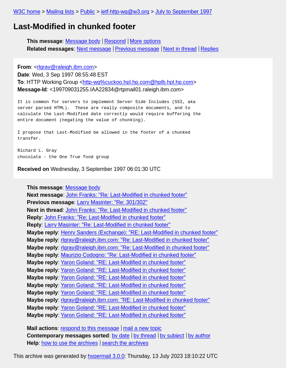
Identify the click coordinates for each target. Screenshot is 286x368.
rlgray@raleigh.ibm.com (65, 67)
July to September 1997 (183, 11)
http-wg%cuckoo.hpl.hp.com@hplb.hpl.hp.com (138, 82)
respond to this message (89, 328)
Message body (82, 41)
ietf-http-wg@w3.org (125, 11)
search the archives (125, 343)
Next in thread (180, 49)
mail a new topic (142, 328)
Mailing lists (60, 11)
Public (87, 11)
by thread (145, 335)
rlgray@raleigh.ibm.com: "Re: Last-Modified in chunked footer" (135, 240)
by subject (172, 335)
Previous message (137, 49)
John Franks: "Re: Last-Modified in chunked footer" (126, 195)
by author (199, 335)
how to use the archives (70, 343)
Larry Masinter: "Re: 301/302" (112, 202)
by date (120, 335)
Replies (210, 49)
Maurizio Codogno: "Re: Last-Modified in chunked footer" (128, 255)
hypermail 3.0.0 (106, 356)
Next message (94, 49)
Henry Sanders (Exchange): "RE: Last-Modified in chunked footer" (139, 232)
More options (145, 41)
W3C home (26, 11)
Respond (115, 41)
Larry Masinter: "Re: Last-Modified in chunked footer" (107, 225)
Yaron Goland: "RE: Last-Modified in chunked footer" (123, 262)
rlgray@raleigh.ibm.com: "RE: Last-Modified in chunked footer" (135, 300)
